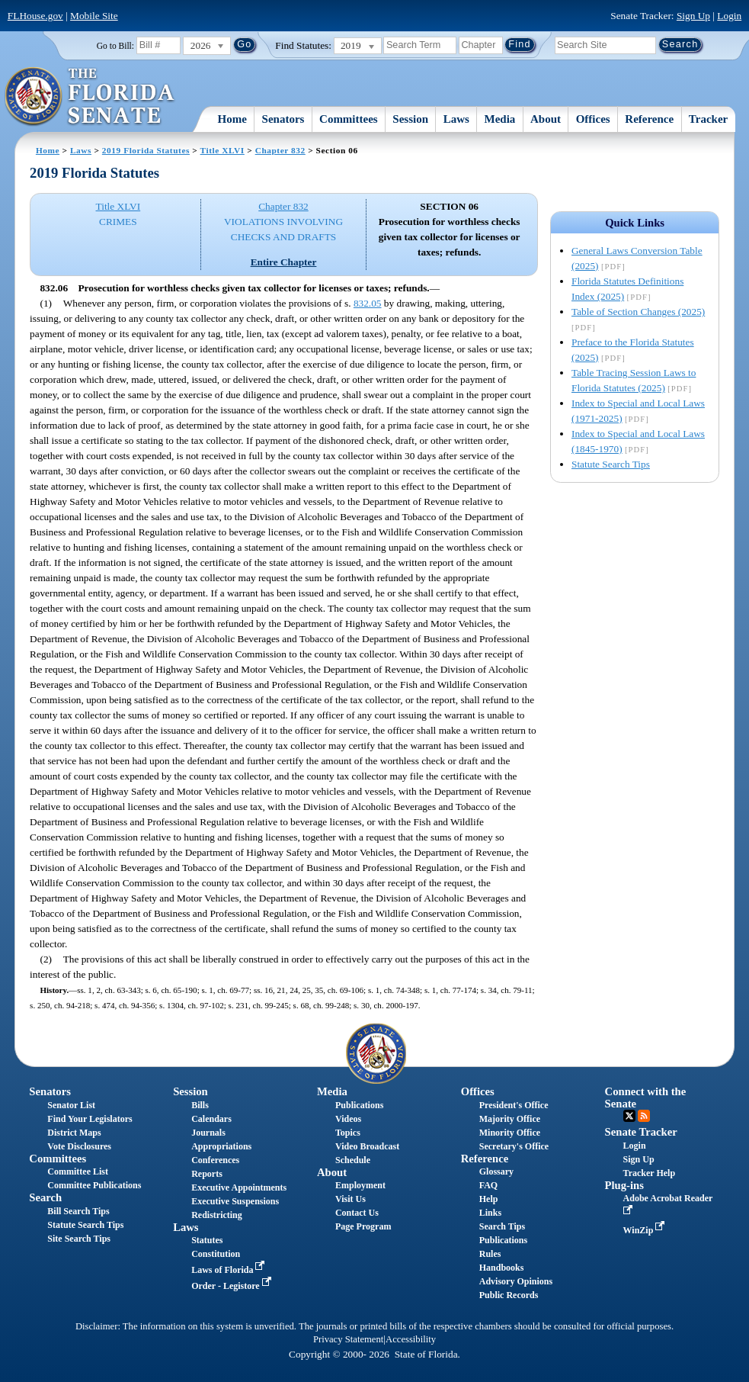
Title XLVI (222, 150)
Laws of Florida (229, 1270)
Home (232, 119)
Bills (200, 1105)
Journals (208, 1132)
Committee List (77, 1171)
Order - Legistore (232, 1286)
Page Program (363, 1226)
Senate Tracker (641, 1132)
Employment (360, 1185)
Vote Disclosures (79, 1146)
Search (45, 1197)
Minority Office (509, 1132)
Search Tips (502, 1226)
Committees (348, 119)
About (545, 119)
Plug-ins (624, 1185)
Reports (206, 1173)
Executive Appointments (238, 1187)
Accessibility (411, 1339)
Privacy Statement (348, 1339)
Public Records (509, 1295)
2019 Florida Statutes (146, 150)
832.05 (368, 303)
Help (488, 1199)
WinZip (645, 1230)
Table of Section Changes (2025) (638, 311)
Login (729, 15)
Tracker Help (649, 1173)
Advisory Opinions (515, 1281)
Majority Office (509, 1119)
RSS (644, 1116)
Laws (456, 119)
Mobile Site (94, 15)
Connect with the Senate (646, 1097)
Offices (593, 119)
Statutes (206, 1240)
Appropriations (221, 1146)
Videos (348, 1119)
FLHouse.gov (35, 15)
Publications (359, 1105)
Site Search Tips (78, 1238)
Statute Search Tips (610, 464)
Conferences (215, 1160)
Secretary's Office (514, 1146)
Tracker (708, 119)
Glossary (496, 1171)
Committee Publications (94, 1185)
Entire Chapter (284, 262)
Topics (347, 1132)
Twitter (629, 1116)
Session (410, 119)
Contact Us (357, 1212)
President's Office (514, 1105)
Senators (283, 119)
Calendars (211, 1119)
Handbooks (501, 1267)
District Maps (74, 1132)
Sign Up (693, 15)
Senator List (71, 1105)
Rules (490, 1254)
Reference (649, 119)
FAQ (488, 1185)
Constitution (215, 1254)
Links (490, 1212)
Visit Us (350, 1199)
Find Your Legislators (89, 1119)
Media (500, 119)
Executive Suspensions (235, 1201)
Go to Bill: (115, 45)
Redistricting (216, 1215)
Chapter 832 (280, 150)
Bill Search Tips (78, 1211)
